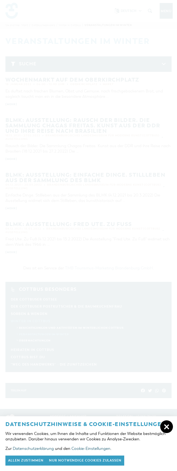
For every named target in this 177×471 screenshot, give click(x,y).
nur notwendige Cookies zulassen (85, 460)
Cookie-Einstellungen (90, 448)
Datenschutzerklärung (33, 448)
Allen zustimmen (26, 460)
